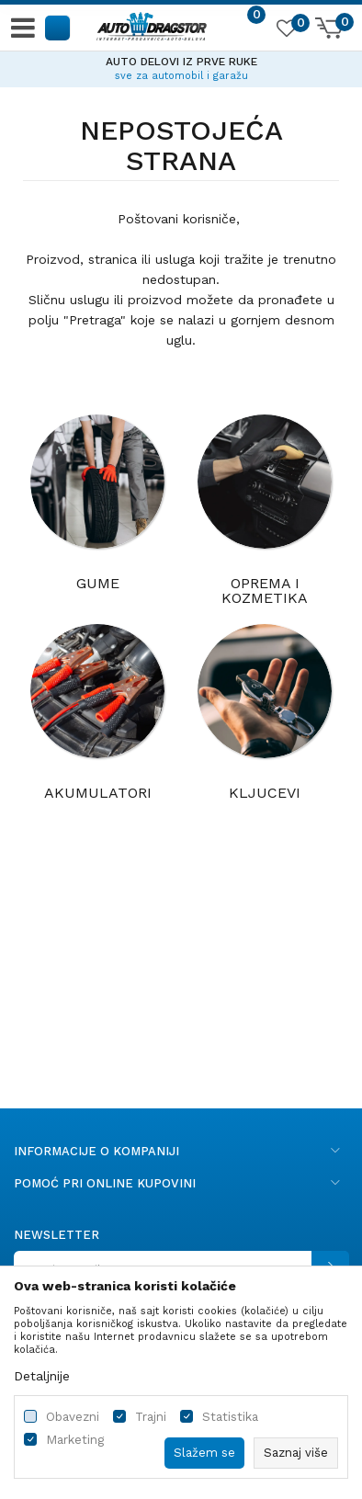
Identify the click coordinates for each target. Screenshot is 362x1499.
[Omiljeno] (286, 31)
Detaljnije (42, 1375)
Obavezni (72, 1417)
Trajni (150, 1417)
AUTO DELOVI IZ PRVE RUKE (181, 61)
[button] (58, 27)
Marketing (75, 1440)
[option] (181, 66)
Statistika (230, 1417)
